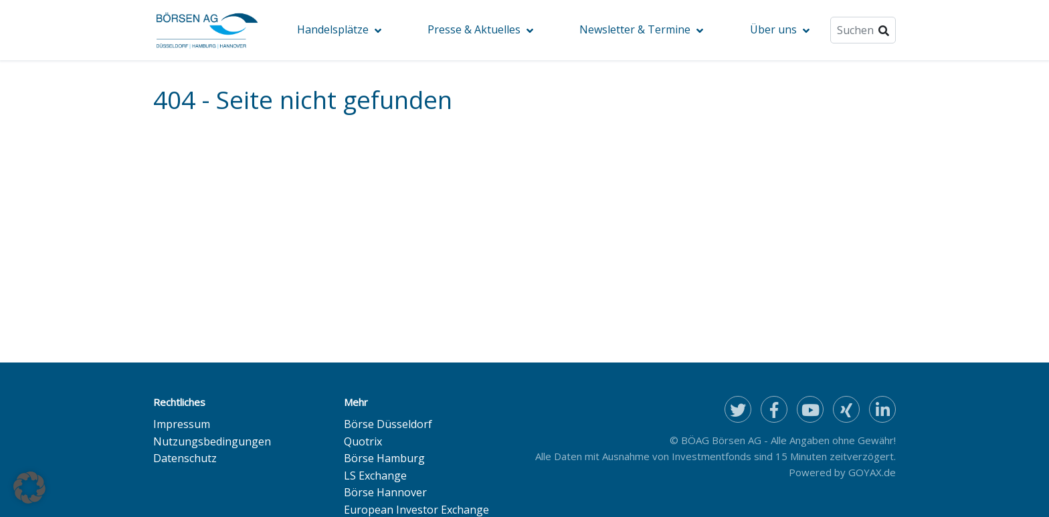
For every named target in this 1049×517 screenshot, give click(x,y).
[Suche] (863, 30)
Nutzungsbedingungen (212, 441)
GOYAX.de (872, 472)
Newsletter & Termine (634, 29)
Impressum (181, 424)
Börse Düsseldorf (388, 424)
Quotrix (363, 441)
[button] (29, 487)
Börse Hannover (385, 492)
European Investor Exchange (416, 509)
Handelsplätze (333, 29)
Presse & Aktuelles (473, 29)
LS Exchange (375, 475)
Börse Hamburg (384, 458)
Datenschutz (185, 458)
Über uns (773, 29)
